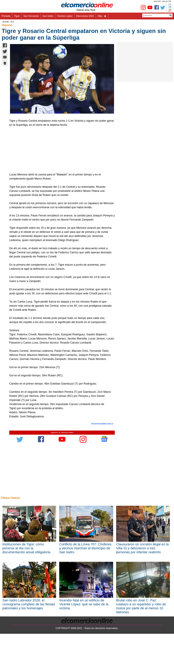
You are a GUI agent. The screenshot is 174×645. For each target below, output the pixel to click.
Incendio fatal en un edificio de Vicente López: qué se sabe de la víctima (83, 604)
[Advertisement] (60, 149)
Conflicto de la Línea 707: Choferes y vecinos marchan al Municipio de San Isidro (85, 548)
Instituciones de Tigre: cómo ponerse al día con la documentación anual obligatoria (26, 548)
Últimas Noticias (10, 497)
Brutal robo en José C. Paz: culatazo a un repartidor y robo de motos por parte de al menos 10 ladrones (141, 606)
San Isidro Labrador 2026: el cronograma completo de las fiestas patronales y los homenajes (28, 604)
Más (102, 16)
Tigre (17, 16)
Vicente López (64, 16)
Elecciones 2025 (85, 16)
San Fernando (31, 16)
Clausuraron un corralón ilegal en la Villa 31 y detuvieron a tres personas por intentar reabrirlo (142, 548)
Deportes (7, 25)
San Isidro (47, 16)
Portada (6, 16)
